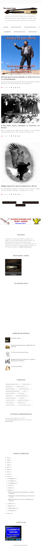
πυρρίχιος (22, 398)
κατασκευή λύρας (10, 400)
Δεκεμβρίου (11, 478)
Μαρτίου (11, 506)
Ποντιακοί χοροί (20, 386)
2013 (8, 476)
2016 (8, 469)
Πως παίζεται (9, 386)
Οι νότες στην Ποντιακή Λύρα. (20, 352)
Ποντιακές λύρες (21, 402)
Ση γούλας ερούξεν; (16, 366)
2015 (8, 472)
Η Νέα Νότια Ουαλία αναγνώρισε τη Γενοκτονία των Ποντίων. (20, 127)
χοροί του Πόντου (10, 393)
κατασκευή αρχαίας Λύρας (25, 405)
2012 (8, 513)
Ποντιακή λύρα (26, 384)
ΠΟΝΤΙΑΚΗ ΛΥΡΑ (16, 27)
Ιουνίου (10, 488)
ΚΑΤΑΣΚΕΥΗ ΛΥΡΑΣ (30, 27)
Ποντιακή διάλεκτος (10, 398)
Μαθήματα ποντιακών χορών (12, 391)
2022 (8, 458)
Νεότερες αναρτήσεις (9, 202)
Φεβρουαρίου (12, 508)
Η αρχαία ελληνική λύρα (21, 395)
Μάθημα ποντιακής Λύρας (12, 384)
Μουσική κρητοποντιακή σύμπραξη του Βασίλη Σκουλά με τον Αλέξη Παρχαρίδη (20, 78)
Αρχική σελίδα (20, 205)
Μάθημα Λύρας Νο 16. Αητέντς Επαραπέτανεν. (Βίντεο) (19, 186)
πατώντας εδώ (9, 421)
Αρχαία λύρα (21, 393)
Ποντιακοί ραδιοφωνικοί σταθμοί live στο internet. (23, 345)
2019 (8, 462)
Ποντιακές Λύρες (16, 338)
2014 (8, 474)
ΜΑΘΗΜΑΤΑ (7, 31)
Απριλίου (11, 503)
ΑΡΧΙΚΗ (5, 27)
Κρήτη (24, 391)
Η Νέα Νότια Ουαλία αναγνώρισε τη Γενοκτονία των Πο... (21, 496)
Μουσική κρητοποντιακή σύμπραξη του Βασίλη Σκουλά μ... (21, 492)
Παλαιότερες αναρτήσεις (30, 202)
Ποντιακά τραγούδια (23, 388)
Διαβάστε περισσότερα (25, 247)
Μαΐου (10, 490)
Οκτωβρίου (11, 481)
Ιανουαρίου (11, 510)
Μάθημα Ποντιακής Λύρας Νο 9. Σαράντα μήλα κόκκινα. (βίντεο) (23, 360)
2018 (8, 465)
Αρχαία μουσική (9, 402)
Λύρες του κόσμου (10, 388)
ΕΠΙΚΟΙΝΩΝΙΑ (33, 31)
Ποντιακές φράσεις (10, 405)
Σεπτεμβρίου (12, 483)
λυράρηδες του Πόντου (23, 400)
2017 (8, 467)
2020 (8, 460)
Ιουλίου (10, 485)
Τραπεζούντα (9, 395)
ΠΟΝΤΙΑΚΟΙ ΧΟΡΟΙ (20, 31)
